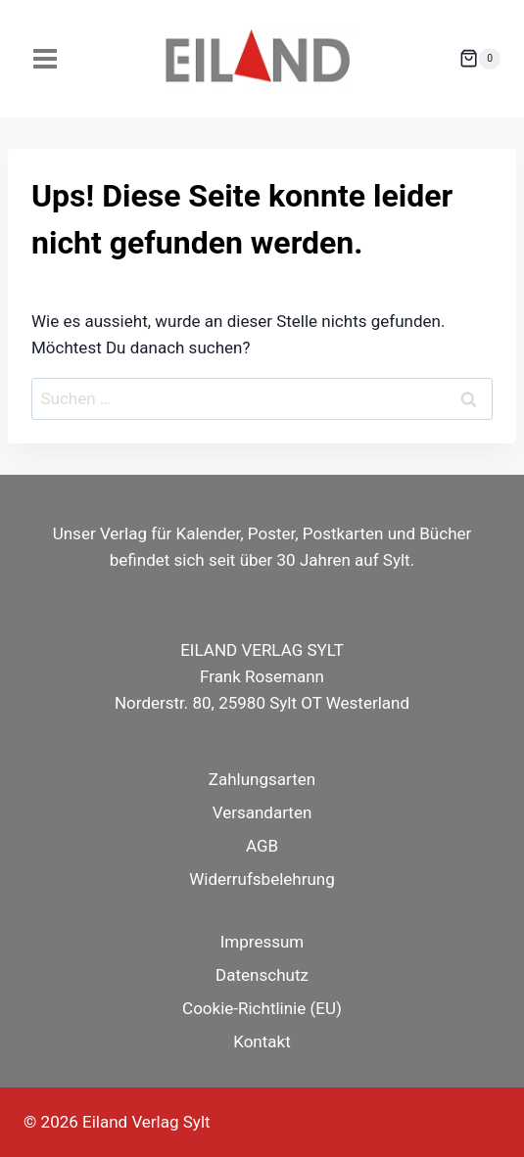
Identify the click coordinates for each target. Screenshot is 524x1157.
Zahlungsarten (262, 779)
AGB (262, 846)
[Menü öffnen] (46, 58)
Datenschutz (262, 975)
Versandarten (262, 812)
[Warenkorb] (479, 58)
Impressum (262, 941)
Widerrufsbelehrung (262, 879)
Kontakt (262, 1041)
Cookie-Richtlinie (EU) (262, 1008)
